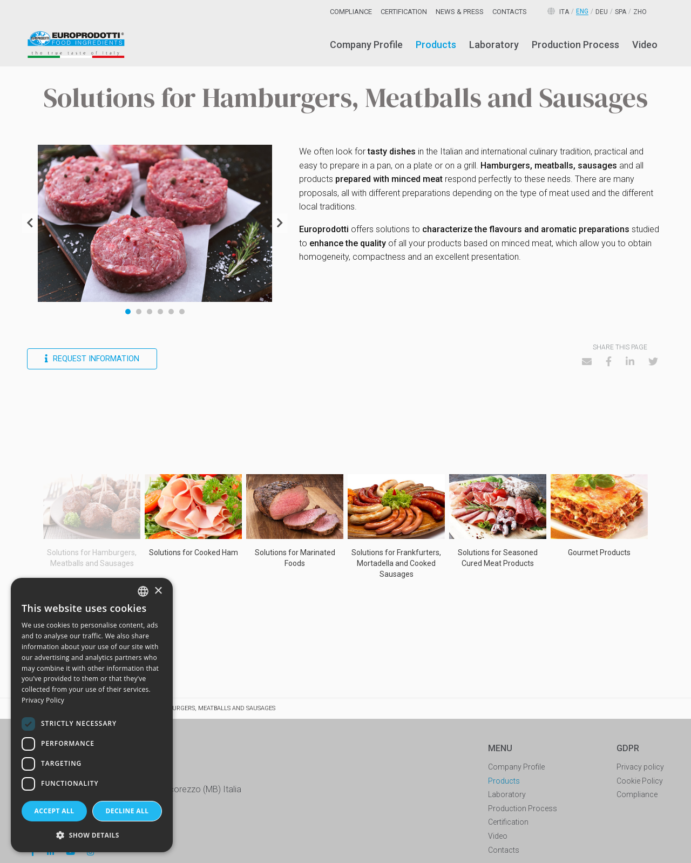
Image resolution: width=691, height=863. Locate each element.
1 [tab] (128, 311)
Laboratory (494, 44)
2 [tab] (138, 311)
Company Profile (366, 44)
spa (620, 12)
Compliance (351, 12)
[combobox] (143, 591)
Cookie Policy (640, 781)
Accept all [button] (54, 810)
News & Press (460, 12)
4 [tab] (160, 311)
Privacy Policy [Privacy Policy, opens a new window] (43, 700)
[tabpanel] (155, 223)
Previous (30, 223)
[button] (92, 834)
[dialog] (92, 715)
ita (564, 12)
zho (640, 12)
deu (601, 12)
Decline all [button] (127, 810)
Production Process (575, 44)
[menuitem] (366, 45)
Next (280, 223)
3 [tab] (149, 311)
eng (582, 11)
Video (645, 44)
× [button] (158, 591)
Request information (92, 358)
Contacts (509, 12)
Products (436, 44)
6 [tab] (182, 311)
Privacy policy (640, 767)
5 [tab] (171, 311)
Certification (404, 12)
